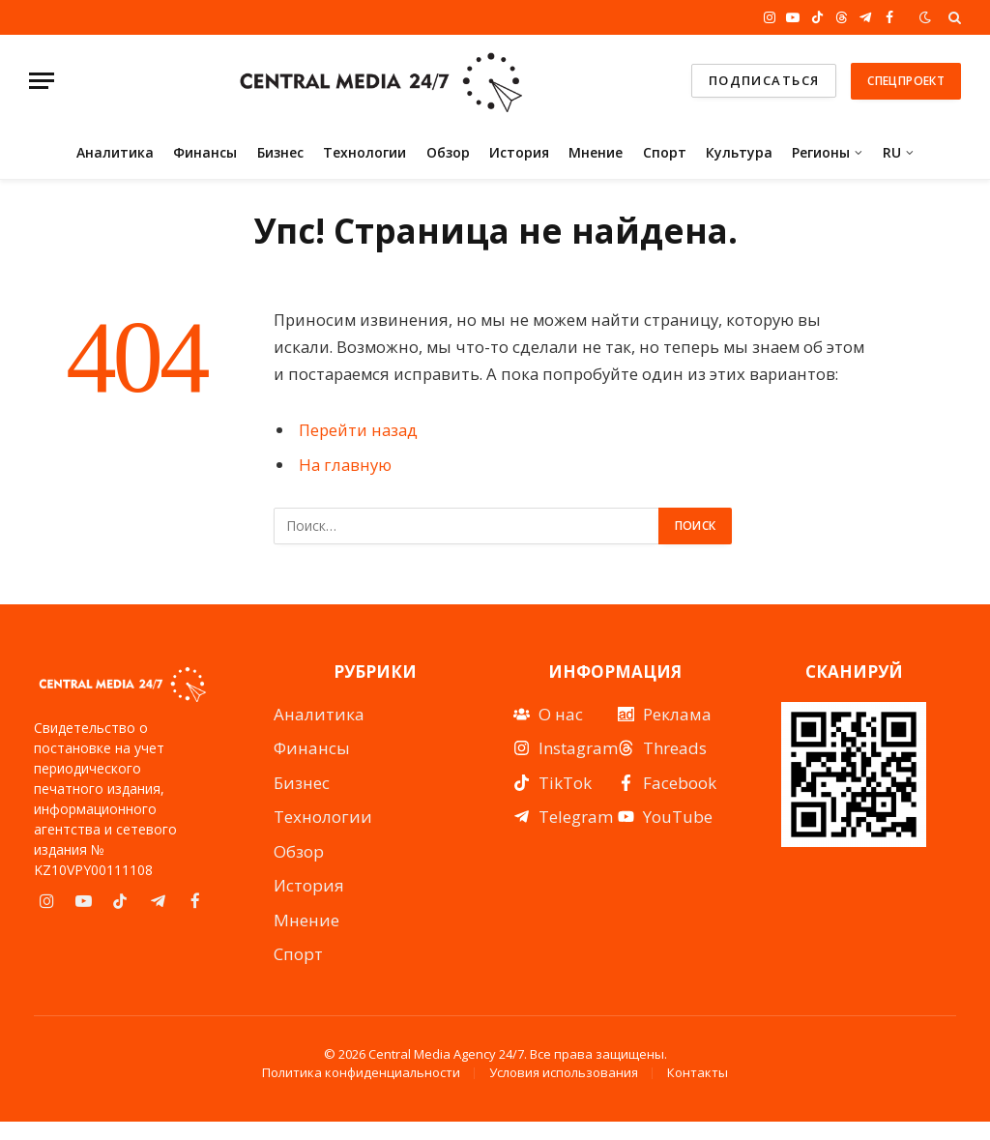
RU (892, 152)
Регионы (821, 152)
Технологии (364, 152)
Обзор (448, 152)
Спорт (664, 152)
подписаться (764, 80)
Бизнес (280, 152)
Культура (739, 152)
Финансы (205, 152)
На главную (345, 464)
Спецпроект (906, 81)
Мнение (595, 152)
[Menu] (41, 80)
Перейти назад (358, 430)
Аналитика (115, 152)
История (519, 152)
